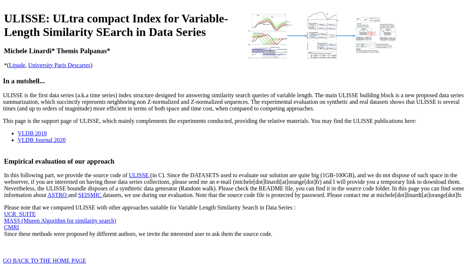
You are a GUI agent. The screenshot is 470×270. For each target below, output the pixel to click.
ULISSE (139, 175)
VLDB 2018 (32, 133)
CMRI (11, 227)
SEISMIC (90, 195)
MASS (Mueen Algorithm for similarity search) (60, 221)
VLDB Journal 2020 (42, 140)
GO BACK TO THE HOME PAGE (44, 261)
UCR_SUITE (20, 214)
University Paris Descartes (59, 65)
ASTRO (57, 195)
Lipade (17, 65)
